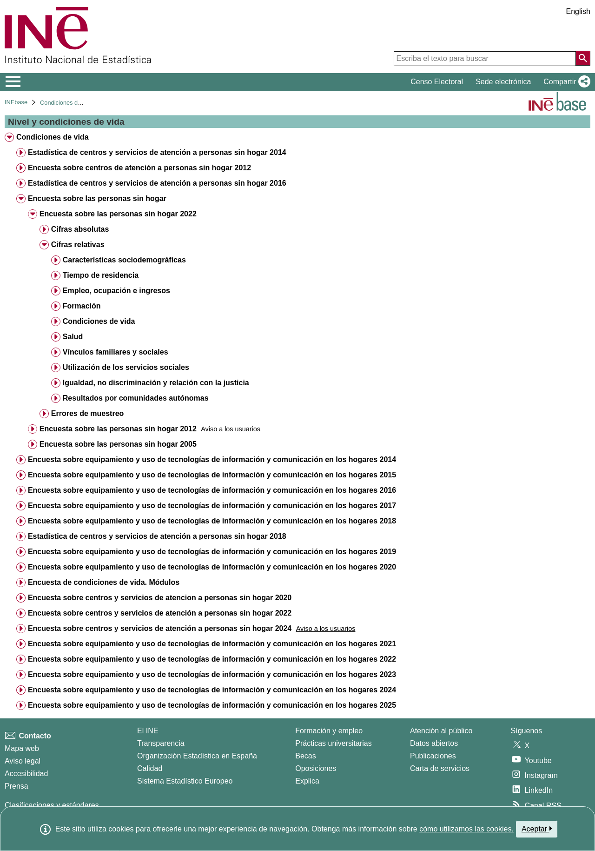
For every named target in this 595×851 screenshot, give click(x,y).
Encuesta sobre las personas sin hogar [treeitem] (97, 198)
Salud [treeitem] (73, 337)
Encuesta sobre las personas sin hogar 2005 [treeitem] (118, 444)
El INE (147, 731)
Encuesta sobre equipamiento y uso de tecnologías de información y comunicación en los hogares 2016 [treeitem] (212, 490)
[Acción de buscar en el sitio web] (582, 58)
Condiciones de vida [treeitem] (52, 137)
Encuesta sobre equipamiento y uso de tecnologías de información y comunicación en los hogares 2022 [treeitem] (212, 659)
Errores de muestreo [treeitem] (87, 413)
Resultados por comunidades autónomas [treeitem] (136, 398)
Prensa (16, 786)
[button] (565, 82)
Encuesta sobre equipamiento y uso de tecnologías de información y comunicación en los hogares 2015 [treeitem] (212, 475)
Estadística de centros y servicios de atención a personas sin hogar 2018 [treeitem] (157, 536)
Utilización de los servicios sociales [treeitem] (126, 367)
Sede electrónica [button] (503, 82)
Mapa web (22, 748)
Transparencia (161, 743)
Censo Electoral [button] (436, 82)
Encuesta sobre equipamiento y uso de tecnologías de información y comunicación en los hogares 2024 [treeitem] (212, 690)
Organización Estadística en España (197, 756)
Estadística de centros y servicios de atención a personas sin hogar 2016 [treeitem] (157, 183)
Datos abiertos (434, 743)
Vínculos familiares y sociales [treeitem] (115, 352)
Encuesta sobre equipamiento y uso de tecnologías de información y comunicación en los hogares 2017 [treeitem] (212, 505)
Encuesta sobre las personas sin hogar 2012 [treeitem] (118, 429)
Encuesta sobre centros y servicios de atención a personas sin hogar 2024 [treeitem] (159, 628)
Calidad (149, 768)
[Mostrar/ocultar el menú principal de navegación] (13, 82)
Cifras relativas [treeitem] (78, 244)
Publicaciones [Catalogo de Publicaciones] (433, 756)
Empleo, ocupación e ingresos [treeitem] (116, 291)
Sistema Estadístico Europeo (184, 781)
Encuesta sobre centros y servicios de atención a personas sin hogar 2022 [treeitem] (159, 613)
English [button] (578, 11)
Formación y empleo (329, 731)
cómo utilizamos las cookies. (466, 829)
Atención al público (441, 731)
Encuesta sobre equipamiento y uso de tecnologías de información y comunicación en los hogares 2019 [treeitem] (212, 552)
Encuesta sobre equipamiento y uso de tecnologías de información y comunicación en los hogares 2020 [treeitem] (212, 567)
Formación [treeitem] (82, 306)
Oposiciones (315, 768)
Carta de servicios (439, 768)
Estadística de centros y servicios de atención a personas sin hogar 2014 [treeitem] (157, 152)
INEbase (16, 102)
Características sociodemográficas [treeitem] (124, 260)
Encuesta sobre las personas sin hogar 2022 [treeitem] (118, 214)
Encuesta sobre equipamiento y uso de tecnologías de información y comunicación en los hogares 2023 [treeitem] (212, 674)
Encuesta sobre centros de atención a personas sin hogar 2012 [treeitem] (139, 168)
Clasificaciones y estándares (52, 805)
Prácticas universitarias (333, 743)
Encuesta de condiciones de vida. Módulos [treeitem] (103, 582)
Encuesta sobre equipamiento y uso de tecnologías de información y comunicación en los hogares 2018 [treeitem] (212, 521)
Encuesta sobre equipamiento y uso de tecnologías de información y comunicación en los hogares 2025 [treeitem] (212, 705)
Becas (305, 756)
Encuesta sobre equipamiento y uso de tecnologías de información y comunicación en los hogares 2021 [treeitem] (212, 644)
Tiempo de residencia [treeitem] (101, 275)
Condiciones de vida (66, 102)
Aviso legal (22, 761)
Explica (307, 781)
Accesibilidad (26, 773)
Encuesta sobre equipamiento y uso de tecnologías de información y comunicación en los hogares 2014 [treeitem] (212, 459)
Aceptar (537, 828)
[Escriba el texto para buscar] (485, 58)
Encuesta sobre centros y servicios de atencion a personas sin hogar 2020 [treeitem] (159, 598)
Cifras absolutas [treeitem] (80, 229)
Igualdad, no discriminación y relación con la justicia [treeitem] (156, 383)
